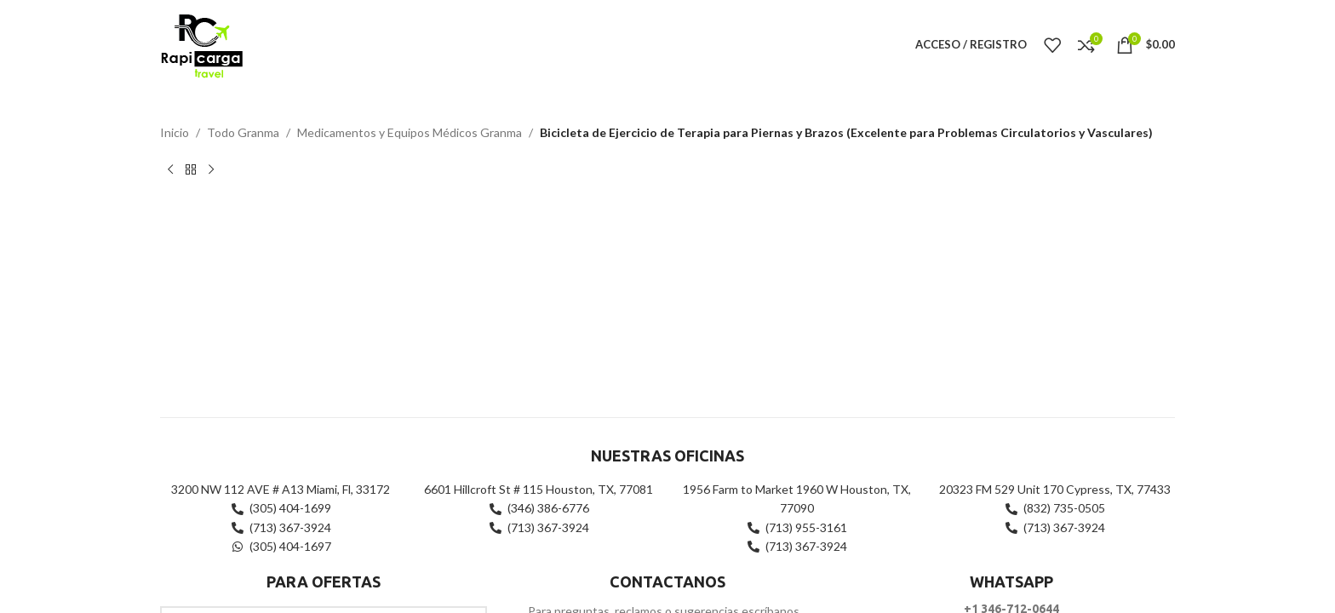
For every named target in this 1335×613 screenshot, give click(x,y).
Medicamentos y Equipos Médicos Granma (409, 132)
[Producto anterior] (170, 169)
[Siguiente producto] (211, 169)
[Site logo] (201, 43)
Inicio (174, 132)
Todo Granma (243, 132)
